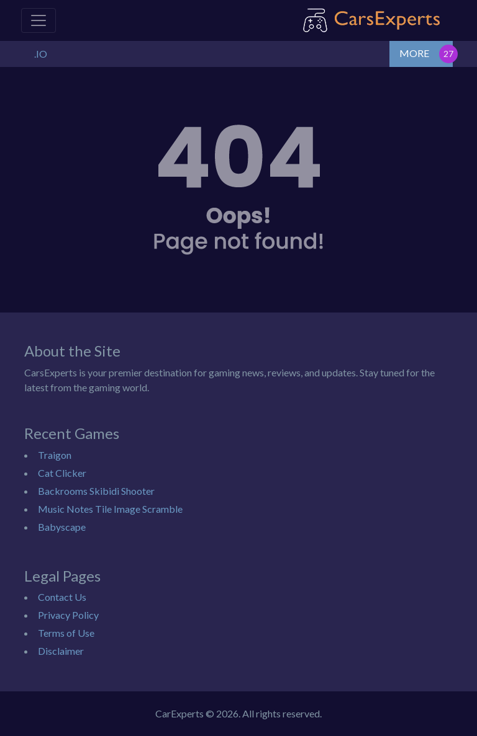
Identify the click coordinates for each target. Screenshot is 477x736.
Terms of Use (66, 633)
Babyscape (62, 527)
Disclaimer (61, 651)
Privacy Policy (68, 615)
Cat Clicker (62, 473)
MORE (414, 53)
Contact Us (62, 597)
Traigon (54, 455)
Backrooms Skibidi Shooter (96, 491)
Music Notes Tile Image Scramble (110, 509)
